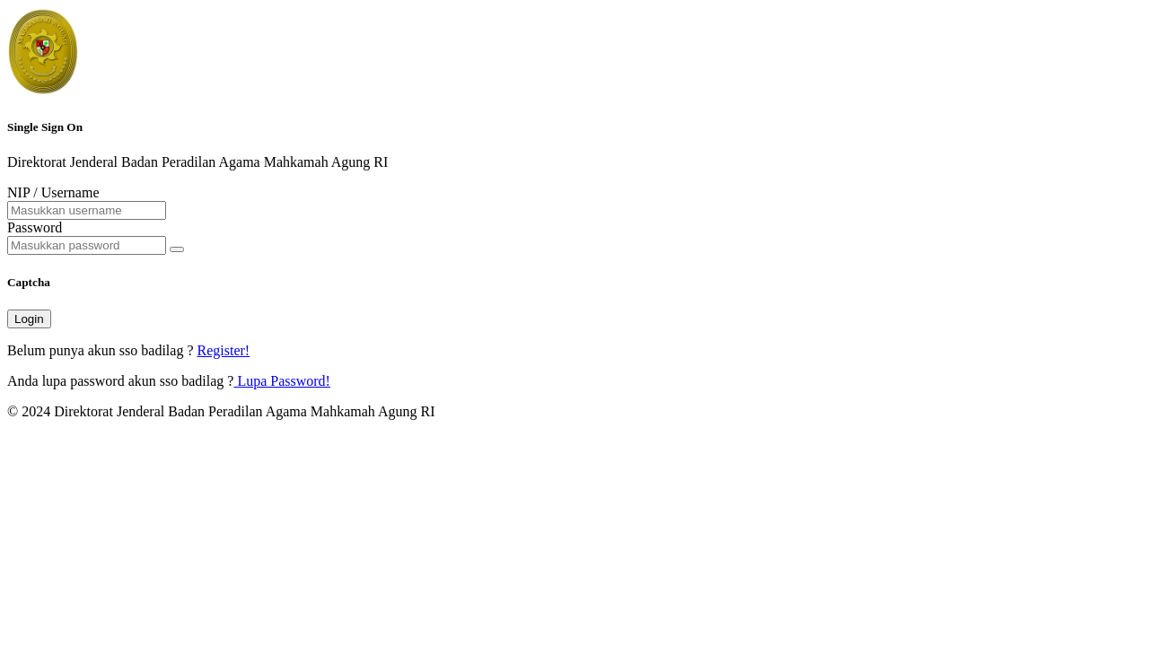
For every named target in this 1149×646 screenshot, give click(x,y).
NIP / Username (53, 192)
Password (34, 227)
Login (29, 319)
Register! (223, 350)
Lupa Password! (281, 380)
